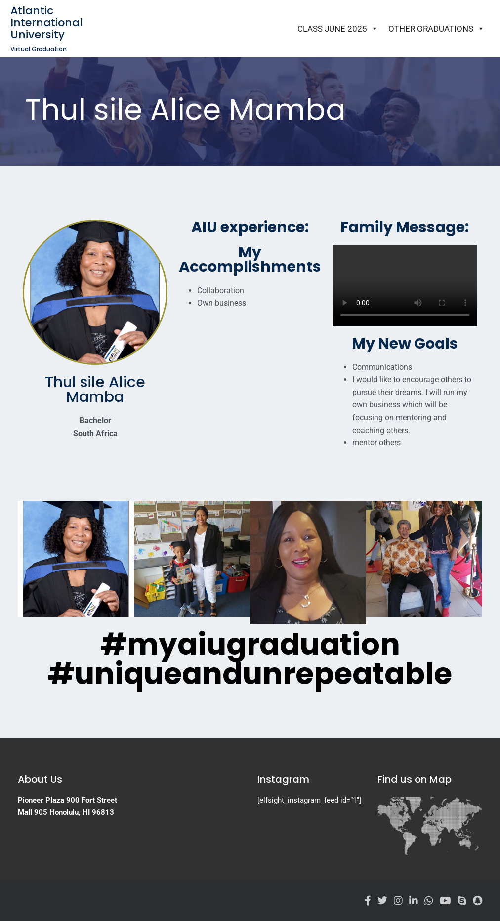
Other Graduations (436, 29)
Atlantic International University (46, 22)
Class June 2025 (337, 29)
